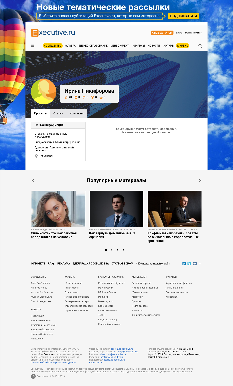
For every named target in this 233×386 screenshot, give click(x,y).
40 (68, 97)
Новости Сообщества (42, 334)
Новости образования (42, 329)
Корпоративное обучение (111, 283)
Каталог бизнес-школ (109, 324)
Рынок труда (39, 229)
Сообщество (53, 45)
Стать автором (162, 32)
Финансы (138, 45)
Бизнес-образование (93, 45)
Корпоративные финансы (179, 283)
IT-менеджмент (140, 292)
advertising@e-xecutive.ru (112, 354)
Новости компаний (41, 320)
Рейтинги (103, 297)
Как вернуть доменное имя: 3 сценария (112, 235)
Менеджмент (119, 45)
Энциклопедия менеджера (146, 315)
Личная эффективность (77, 297)
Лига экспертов (39, 287)
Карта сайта (95, 362)
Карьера (70, 45)
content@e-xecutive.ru (111, 357)
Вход (179, 32)
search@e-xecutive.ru (122, 349)
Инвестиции (172, 297)
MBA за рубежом (107, 292)
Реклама (63, 263)
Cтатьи (58, 113)
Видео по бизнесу (107, 319)
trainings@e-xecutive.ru (126, 351)
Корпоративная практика (145, 287)
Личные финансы (175, 287)
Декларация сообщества (91, 263)
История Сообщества (42, 292)
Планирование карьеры (162, 229)
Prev (33, 180)
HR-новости (37, 338)
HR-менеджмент (73, 283)
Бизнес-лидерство (141, 283)
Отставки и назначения (43, 325)
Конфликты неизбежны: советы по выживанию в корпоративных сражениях (173, 237)
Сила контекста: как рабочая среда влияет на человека (54, 235)
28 (64, 229)
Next (200, 180)
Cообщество (38, 277)
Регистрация (193, 32)
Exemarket (137, 310)
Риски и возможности (103, 229)
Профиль (40, 113)
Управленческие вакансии (79, 306)
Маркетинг (137, 297)
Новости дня (37, 316)
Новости (154, 45)
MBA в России (105, 287)
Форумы (168, 45)
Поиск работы (72, 287)
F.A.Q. (51, 263)
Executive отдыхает (41, 301)
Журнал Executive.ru (41, 297)
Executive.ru (50, 354)
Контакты (77, 113)
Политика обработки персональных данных (53, 362)
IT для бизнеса (140, 306)
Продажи (136, 301)
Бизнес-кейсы (105, 306)
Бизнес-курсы (105, 301)
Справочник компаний (76, 310)
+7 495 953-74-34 (184, 349)
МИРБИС (182, 45)
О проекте (38, 263)
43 (195, 229)
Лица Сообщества (40, 283)
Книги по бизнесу (107, 310)
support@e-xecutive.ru (113, 360)
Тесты (101, 315)
